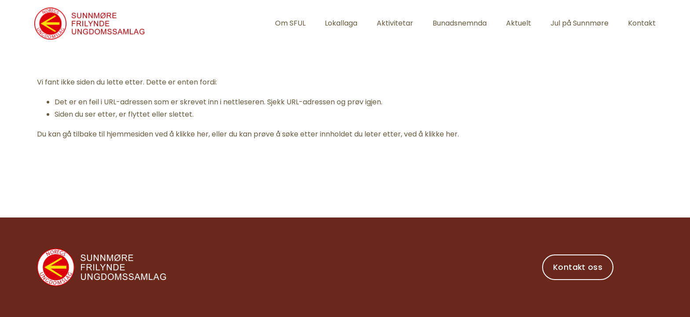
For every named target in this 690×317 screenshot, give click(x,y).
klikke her (192, 134)
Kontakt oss (577, 267)
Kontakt (642, 23)
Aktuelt (518, 23)
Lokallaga (341, 23)
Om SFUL (290, 23)
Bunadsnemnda (460, 23)
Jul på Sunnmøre (580, 23)
